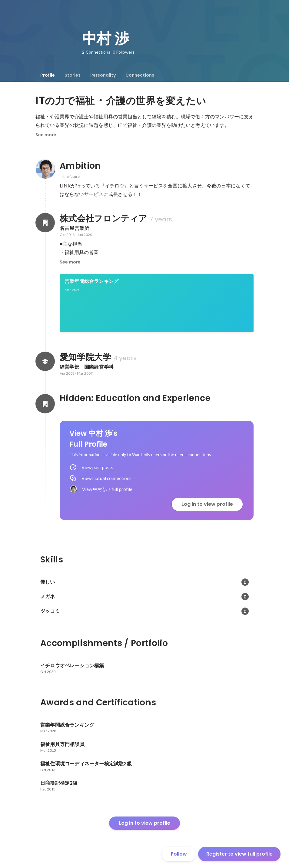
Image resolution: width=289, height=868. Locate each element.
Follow (179, 853)
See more (45, 135)
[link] (157, 303)
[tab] (47, 75)
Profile (47, 75)
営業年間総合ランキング (91, 281)
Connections (139, 75)
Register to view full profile (239, 853)
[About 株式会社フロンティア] (45, 222)
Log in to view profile (207, 504)
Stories (73, 75)
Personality (103, 75)
